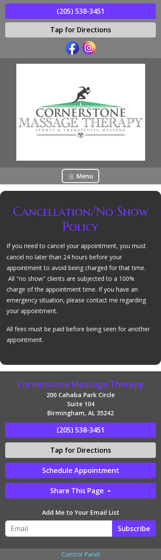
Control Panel (80, 554)
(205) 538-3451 (81, 11)
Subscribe (134, 528)
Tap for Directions (80, 29)
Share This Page (78, 490)
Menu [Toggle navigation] (80, 176)
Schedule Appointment (80, 470)
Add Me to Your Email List (80, 512)
